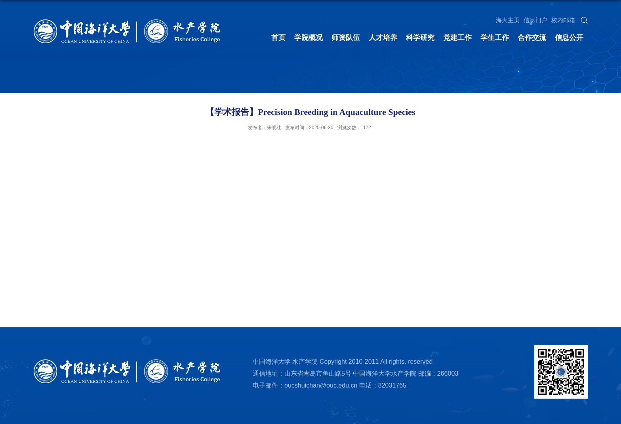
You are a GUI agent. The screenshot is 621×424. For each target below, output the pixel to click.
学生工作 (494, 38)
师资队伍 (345, 38)
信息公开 (569, 38)
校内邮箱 (563, 20)
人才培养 (383, 38)
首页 (278, 38)
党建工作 (457, 38)
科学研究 (420, 38)
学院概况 (308, 38)
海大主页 (508, 20)
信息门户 (535, 20)
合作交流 (532, 38)
